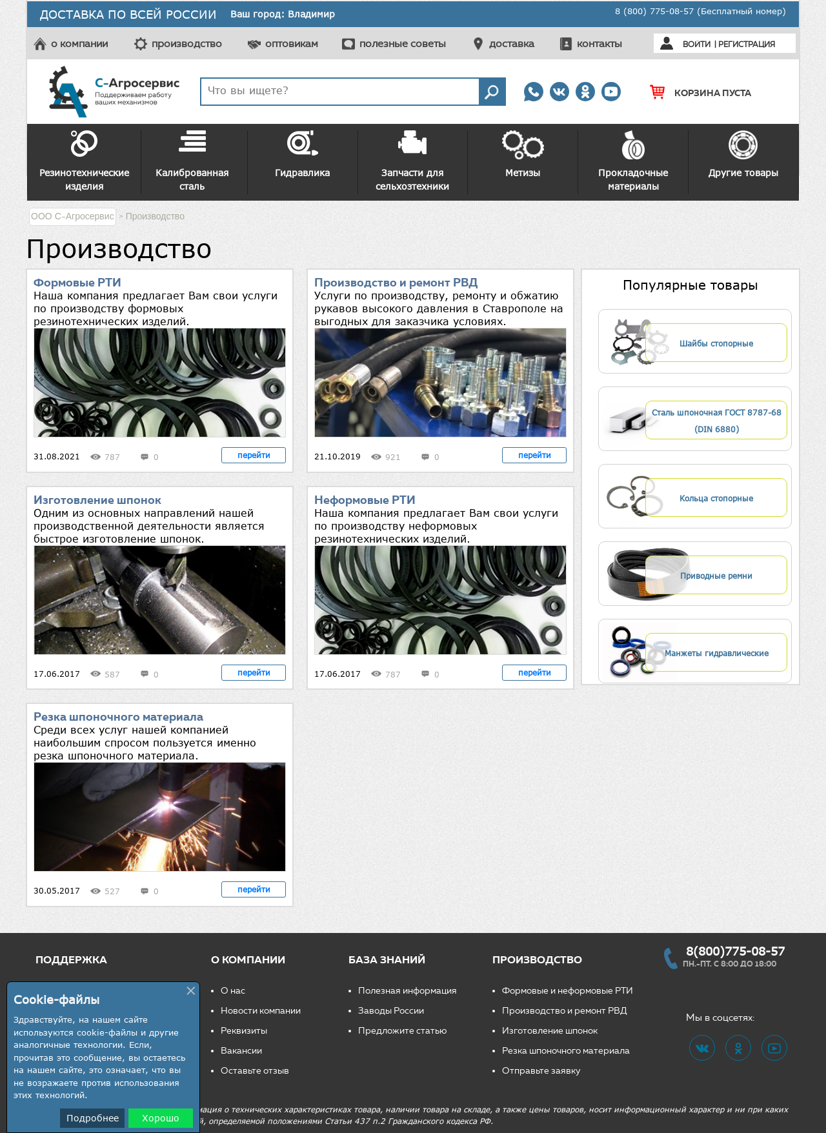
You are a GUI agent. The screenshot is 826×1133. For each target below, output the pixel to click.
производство (187, 43)
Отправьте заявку (541, 1070)
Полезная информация (407, 990)
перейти (253, 454)
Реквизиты (244, 1030)
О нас (233, 990)
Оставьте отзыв (255, 1070)
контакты (599, 43)
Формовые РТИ (77, 282)
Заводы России (391, 1010)
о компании (79, 43)
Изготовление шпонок (97, 500)
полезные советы (402, 43)
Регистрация (746, 44)
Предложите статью (402, 1030)
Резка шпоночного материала (118, 716)
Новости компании (261, 1010)
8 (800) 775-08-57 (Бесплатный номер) (700, 11)
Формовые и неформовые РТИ (567, 990)
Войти (696, 44)
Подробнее (92, 1117)
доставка (511, 43)
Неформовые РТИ (365, 500)
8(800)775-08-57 (735, 951)
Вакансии (241, 1050)
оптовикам (291, 43)
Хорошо (160, 1117)
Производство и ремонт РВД (396, 282)
